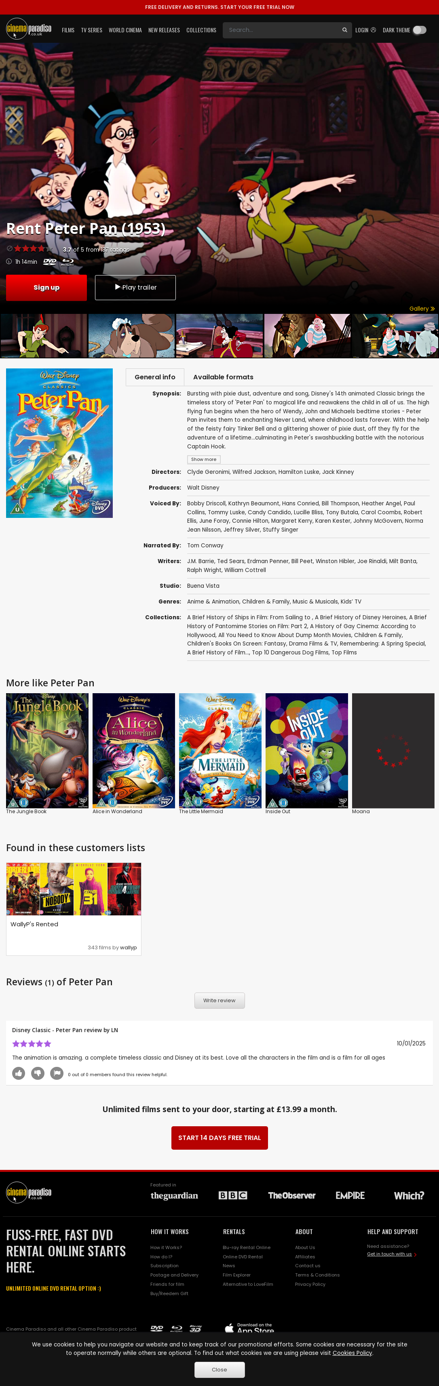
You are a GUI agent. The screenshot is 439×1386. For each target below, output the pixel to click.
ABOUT (304, 1232)
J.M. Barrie (200, 562)
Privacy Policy (310, 1285)
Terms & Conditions (317, 1276)
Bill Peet (302, 562)
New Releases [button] (164, 29)
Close (219, 1369)
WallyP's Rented (34, 925)
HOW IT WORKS (170, 1232)
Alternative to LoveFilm (248, 1285)
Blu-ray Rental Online (246, 1248)
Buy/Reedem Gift (169, 1294)
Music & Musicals (315, 603)
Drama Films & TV (313, 645)
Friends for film (167, 1285)
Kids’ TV (351, 603)
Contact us (308, 1267)
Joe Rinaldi (371, 562)
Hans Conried (300, 505)
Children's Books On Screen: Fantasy (236, 645)
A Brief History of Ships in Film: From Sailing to (249, 619)
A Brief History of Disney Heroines (360, 619)
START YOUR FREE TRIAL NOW (219, 7)
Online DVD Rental (243, 1258)
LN (114, 1031)
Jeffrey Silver (242, 531)
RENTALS (234, 1232)
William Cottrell (245, 571)
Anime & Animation (213, 603)
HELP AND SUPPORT (392, 1232)
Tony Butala (342, 513)
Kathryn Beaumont (253, 505)
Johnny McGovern (377, 522)
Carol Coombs (381, 513)
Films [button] (68, 29)
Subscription (164, 1267)
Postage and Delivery (174, 1276)
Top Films (344, 654)
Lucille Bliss (308, 513)
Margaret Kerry (291, 522)
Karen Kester (332, 522)
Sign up (46, 287)
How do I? (161, 1258)
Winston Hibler (335, 562)
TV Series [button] (91, 29)
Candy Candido (269, 513)
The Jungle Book (26, 813)
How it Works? (166, 1248)
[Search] (280, 30)
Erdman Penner (268, 562)
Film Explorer (237, 1276)
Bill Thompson (340, 505)
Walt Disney (203, 489)
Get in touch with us (389, 1255)
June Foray (214, 522)
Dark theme (396, 29)
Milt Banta (402, 562)
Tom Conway (205, 547)
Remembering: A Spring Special (382, 645)
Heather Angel (381, 505)
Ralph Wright (204, 571)
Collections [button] (201, 29)
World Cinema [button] (125, 29)
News (229, 1267)
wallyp (128, 949)
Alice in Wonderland (117, 813)
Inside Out (278, 813)
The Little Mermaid (201, 813)
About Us (305, 1248)
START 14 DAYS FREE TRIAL (219, 1139)
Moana (361, 813)
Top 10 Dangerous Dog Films (290, 654)
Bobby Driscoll (206, 505)
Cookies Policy (352, 1353)
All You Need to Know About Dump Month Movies (284, 636)
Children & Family (266, 603)
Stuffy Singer (280, 531)
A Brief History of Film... (218, 654)
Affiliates (305, 1258)
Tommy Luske (226, 513)
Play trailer (135, 287)
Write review (219, 1001)
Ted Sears (231, 562)
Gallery (422, 309)
